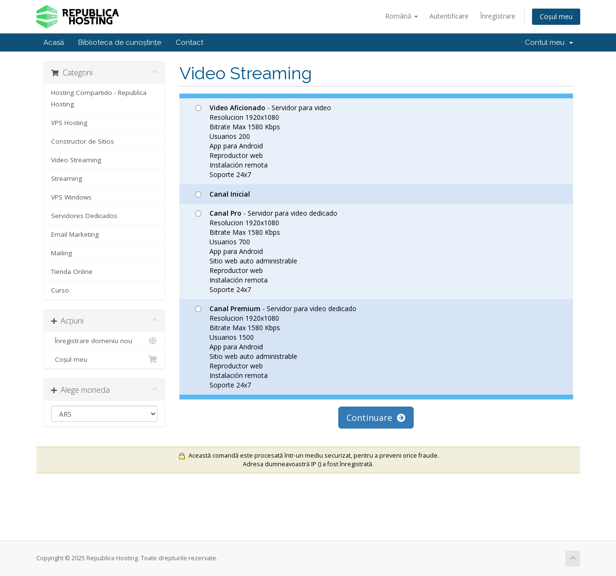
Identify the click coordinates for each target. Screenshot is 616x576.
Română (401, 16)
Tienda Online (72, 271)
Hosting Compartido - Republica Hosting (98, 98)
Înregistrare (497, 16)
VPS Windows (71, 197)
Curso (60, 290)
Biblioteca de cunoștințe (119, 42)
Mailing (61, 253)
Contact (189, 42)
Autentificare (449, 16)
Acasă (53, 42)
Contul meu (549, 42)
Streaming (66, 178)
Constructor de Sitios (82, 141)
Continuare (376, 417)
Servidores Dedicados (84, 215)
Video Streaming (76, 160)
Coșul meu (556, 16)
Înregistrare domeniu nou (104, 340)
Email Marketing (75, 234)
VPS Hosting (69, 122)
